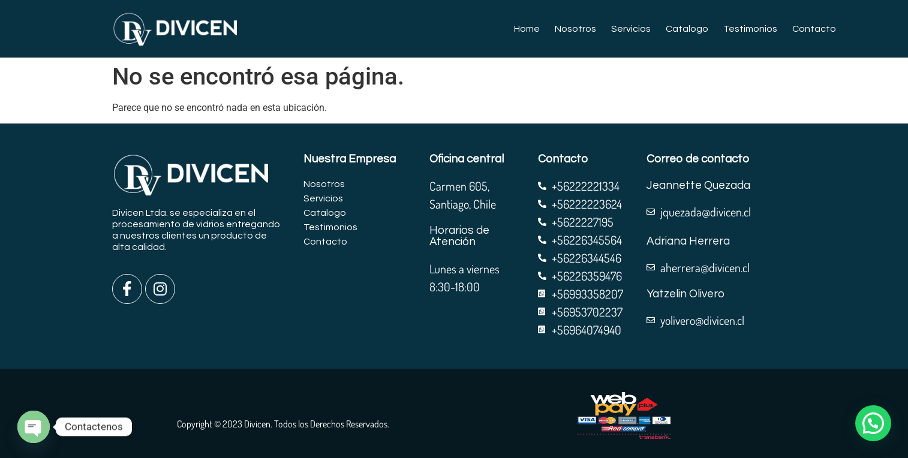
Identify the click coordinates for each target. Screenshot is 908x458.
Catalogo (687, 29)
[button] (873, 423)
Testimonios (750, 29)
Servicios (631, 29)
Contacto (814, 29)
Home (527, 29)
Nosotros (575, 29)
